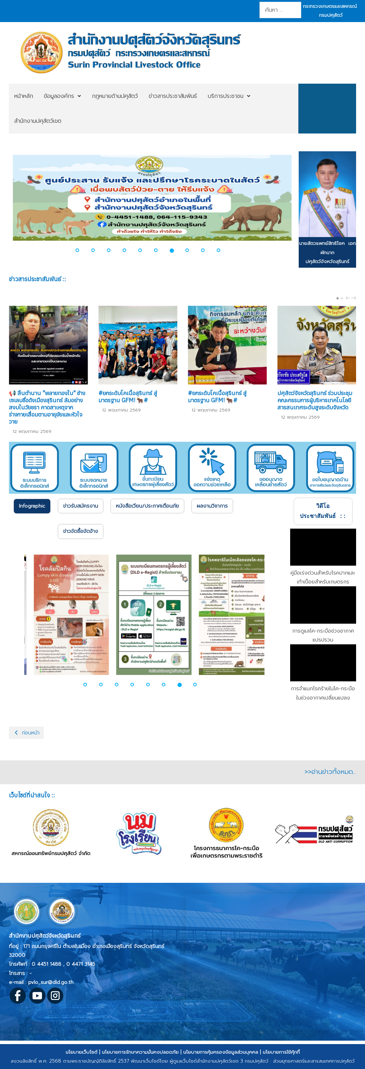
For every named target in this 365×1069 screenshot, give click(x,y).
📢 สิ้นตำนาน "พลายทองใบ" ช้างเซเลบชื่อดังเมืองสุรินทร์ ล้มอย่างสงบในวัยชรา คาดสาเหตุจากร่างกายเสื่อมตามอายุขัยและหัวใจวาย (47, 407)
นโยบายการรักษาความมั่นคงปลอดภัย (140, 1052)
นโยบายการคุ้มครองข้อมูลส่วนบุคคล (220, 1052)
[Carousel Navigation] (350, 297)
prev (349, 298)
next (354, 298)
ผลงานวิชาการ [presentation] (212, 506)
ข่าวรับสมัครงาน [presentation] (80, 506)
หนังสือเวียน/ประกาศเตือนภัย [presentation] (147, 506)
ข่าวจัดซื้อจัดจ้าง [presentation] (80, 531)
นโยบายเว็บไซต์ (81, 1052)
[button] (81, 250)
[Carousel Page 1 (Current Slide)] (337, 298)
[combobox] (280, 10)
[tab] (32, 506)
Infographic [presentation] (32, 506)
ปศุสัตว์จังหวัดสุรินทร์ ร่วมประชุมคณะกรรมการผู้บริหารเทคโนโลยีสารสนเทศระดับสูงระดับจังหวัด (314, 400)
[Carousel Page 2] (342, 298)
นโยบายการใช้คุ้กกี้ (281, 1052)
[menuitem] (23, 96)
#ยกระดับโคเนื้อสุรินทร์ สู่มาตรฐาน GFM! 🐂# (127, 396)
